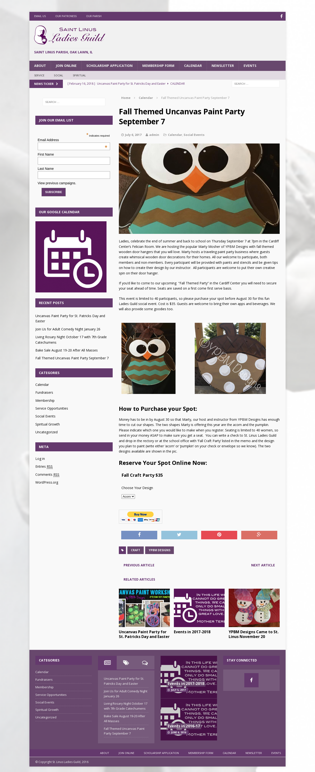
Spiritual (79, 75)
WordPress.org (46, 482)
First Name (46, 154)
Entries (44, 466)
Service (39, 75)
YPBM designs (159, 550)
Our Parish (94, 16)
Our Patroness (66, 16)
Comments (47, 474)
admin (154, 134)
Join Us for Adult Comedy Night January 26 (67, 328)
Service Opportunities (51, 408)
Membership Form (158, 65)
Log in (40, 458)
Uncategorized (46, 431)
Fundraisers (44, 392)
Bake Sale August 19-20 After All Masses (66, 349)
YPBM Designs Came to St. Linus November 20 (253, 634)
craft (135, 550)
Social (58, 75)
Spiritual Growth (47, 423)
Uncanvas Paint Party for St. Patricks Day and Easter (144, 634)
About (40, 65)
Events (250, 65)
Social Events (194, 134)
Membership (45, 400)
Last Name (46, 168)
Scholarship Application (109, 65)
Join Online (66, 65)
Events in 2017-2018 (192, 631)
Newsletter (223, 65)
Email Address (72, 139)
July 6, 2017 (133, 134)
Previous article (139, 564)
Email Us (40, 16)
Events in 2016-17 (184, 725)
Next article (263, 564)
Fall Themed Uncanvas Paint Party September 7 (72, 357)
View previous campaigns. (57, 183)
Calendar (193, 65)
